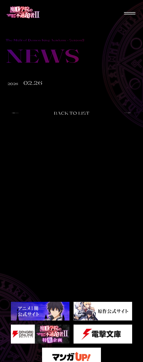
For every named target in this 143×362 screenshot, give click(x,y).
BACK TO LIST (71, 113)
